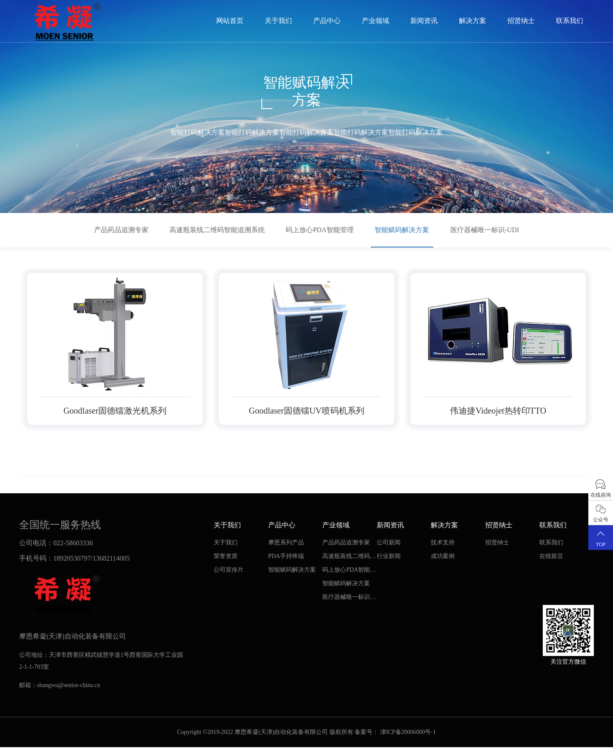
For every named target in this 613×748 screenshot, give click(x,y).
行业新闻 (389, 556)
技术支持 (443, 543)
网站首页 (229, 20)
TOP (600, 537)
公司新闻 (389, 543)
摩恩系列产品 (286, 543)
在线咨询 (600, 488)
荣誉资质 (226, 556)
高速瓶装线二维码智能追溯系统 (216, 229)
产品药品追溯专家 (120, 229)
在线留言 (551, 556)
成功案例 (443, 556)
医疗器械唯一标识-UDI (485, 229)
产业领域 (375, 20)
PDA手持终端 (286, 556)
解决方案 (472, 20)
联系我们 (569, 20)
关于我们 (278, 20)
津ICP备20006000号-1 (408, 733)
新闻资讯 (424, 20)
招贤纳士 (521, 20)
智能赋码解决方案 (402, 229)
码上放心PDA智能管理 (320, 229)
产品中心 (327, 20)
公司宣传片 (228, 570)
